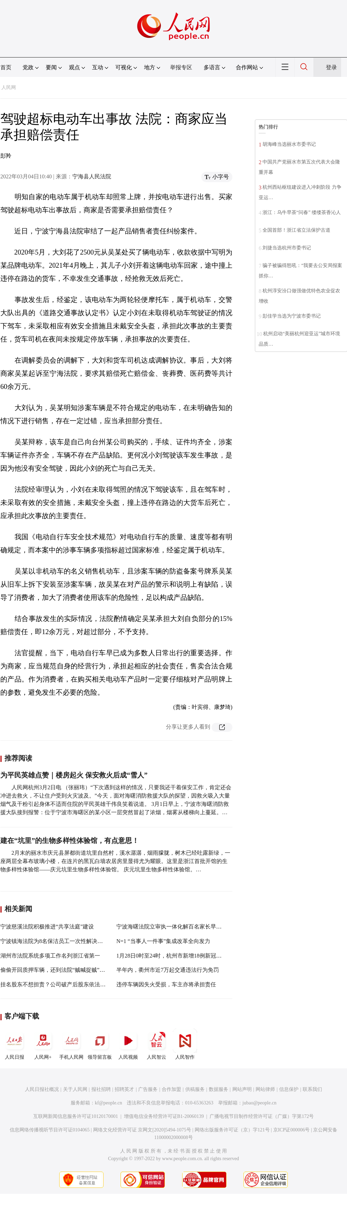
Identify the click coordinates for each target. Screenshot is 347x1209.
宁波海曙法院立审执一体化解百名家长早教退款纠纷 (180, 927)
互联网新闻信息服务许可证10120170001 (75, 1116)
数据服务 (218, 1089)
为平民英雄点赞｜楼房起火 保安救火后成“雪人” (74, 775)
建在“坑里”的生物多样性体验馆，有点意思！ (69, 840)
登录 (331, 67)
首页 (5, 67)
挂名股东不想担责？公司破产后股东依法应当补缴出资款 (69, 984)
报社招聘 (101, 1089)
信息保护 (289, 1089)
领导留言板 (100, 1044)
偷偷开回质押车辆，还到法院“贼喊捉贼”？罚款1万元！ (67, 970)
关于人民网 (75, 1089)
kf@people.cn (108, 1102)
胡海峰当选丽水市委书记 (289, 144)
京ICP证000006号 (291, 1129)
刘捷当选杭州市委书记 (287, 247)
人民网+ (43, 1044)
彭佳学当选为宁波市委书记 (292, 316)
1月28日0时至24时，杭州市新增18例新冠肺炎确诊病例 (182, 956)
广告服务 (148, 1089)
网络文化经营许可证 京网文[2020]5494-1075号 (142, 1129)
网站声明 (242, 1089)
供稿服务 (195, 1089)
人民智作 (185, 1044)
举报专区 (181, 67)
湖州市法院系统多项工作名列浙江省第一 (50, 956)
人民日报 (14, 1044)
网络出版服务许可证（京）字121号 (232, 1129)
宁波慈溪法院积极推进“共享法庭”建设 (47, 927)
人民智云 (156, 1044)
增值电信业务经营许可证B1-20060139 (164, 1116)
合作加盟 (171, 1089)
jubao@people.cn (259, 1102)
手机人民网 (71, 1044)
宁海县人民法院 (91, 176)
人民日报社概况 (42, 1089)
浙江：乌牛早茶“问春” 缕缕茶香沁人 (302, 212)
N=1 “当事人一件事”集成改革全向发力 (163, 941)
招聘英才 (124, 1089)
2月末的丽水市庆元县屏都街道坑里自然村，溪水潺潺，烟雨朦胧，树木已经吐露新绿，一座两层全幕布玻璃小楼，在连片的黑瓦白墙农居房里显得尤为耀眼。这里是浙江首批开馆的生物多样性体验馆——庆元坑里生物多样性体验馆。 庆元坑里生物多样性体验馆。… (115, 861)
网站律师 (265, 1089)
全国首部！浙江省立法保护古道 (296, 230)
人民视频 (128, 1044)
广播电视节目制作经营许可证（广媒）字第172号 (262, 1116)
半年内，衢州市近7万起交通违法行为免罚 (167, 970)
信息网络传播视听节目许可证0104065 (50, 1129)
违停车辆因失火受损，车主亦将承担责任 (166, 984)
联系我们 (312, 1089)
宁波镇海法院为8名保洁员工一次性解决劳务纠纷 (59, 941)
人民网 (8, 87)
